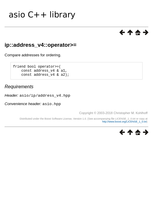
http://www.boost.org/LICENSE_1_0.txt (124, 123)
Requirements (19, 89)
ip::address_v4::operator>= (40, 45)
